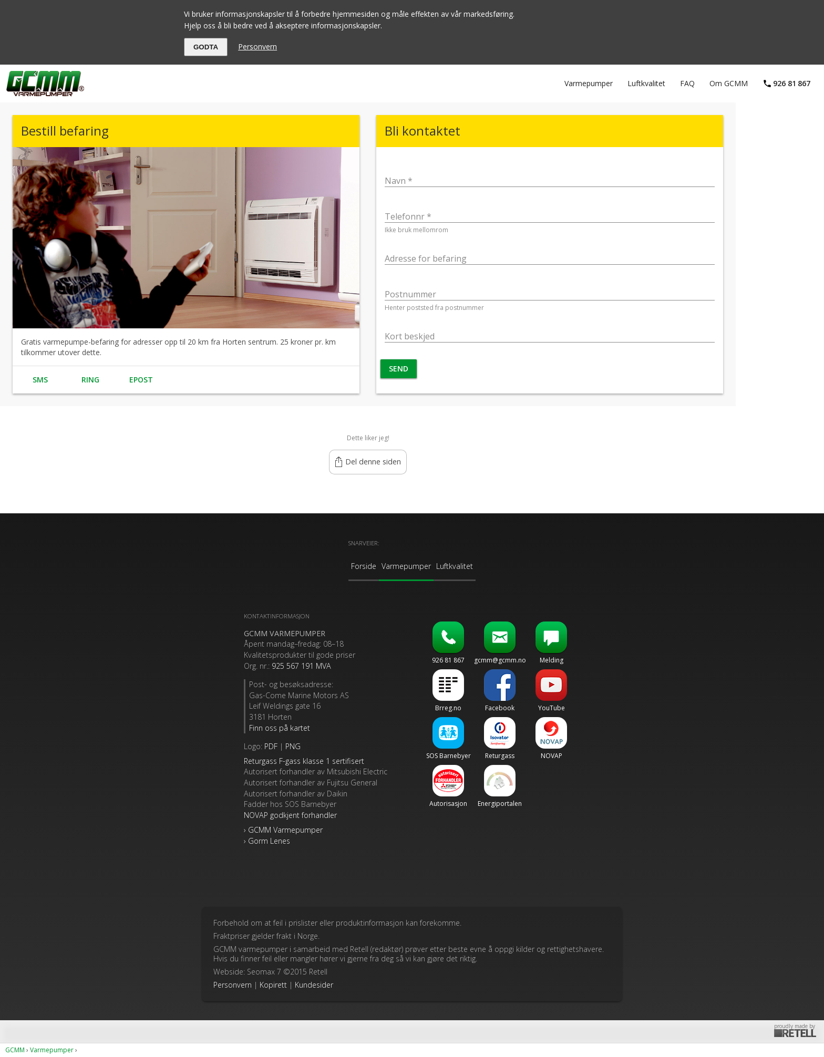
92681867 (791, 83)
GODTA (205, 47)
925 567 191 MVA (301, 666)
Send (398, 369)
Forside (363, 566)
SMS (40, 380)
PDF (270, 746)
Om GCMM (728, 83)
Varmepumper (588, 83)
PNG (293, 746)
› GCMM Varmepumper (283, 830)
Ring (90, 380)
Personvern (257, 46)
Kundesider (314, 985)
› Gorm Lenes (267, 841)
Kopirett (273, 985)
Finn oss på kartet (279, 728)
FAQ (687, 83)
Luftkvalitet (646, 83)
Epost (141, 380)
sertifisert (304, 761)
